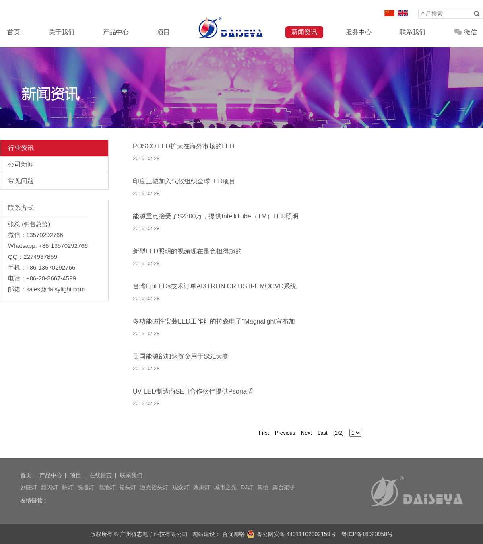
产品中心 (116, 32)
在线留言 (100, 475)
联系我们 (412, 32)
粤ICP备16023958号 (367, 534)
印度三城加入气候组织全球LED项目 (184, 181)
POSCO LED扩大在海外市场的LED (183, 146)
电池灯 (106, 487)
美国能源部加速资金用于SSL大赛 (181, 356)
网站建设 (203, 534)
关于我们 (61, 32)
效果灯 (201, 487)
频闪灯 (49, 487)
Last (323, 433)
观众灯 (180, 487)
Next (306, 433)
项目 (163, 32)
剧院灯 (28, 487)
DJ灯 (247, 487)
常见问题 (21, 180)
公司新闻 (21, 164)
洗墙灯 (85, 487)
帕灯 (67, 487)
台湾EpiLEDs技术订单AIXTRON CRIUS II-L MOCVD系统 (215, 286)
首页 (13, 32)
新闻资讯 (304, 32)
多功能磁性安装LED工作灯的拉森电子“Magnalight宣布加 (214, 321)
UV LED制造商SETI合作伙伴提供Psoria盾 (193, 391)
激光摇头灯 (154, 487)
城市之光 (225, 487)
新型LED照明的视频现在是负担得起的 (187, 251)
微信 (465, 32)
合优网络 (233, 534)
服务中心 (359, 32)
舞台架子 (283, 487)
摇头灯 (127, 487)
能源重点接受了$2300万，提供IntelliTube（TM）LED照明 (216, 216)
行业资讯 (21, 147)
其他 (262, 487)
